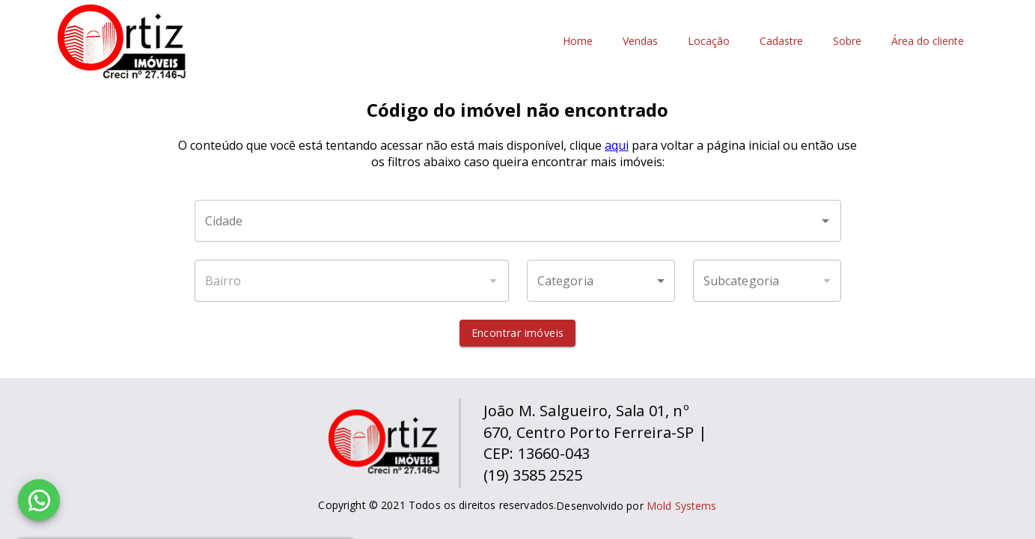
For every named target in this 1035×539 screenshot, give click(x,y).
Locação (709, 41)
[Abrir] (825, 220)
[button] (601, 281)
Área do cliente (927, 41)
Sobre (847, 41)
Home (578, 41)
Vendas (640, 41)
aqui (617, 145)
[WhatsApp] (39, 500)
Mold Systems (682, 506)
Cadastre (781, 41)
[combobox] (518, 221)
